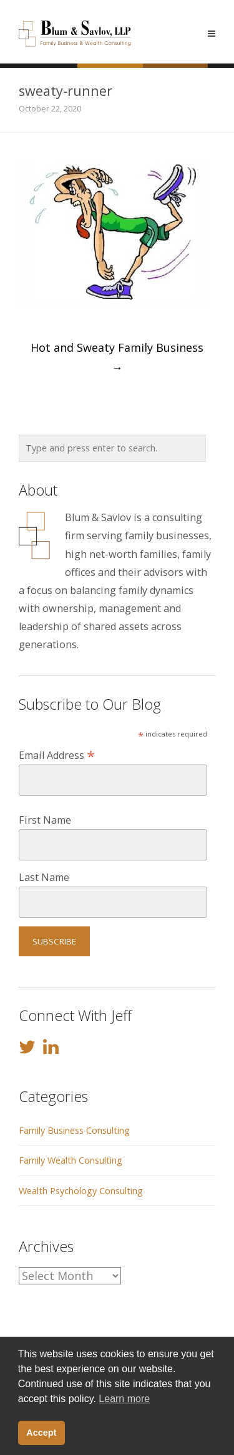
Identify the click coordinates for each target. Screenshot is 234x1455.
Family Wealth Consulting (70, 1160)
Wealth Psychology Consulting (81, 1191)
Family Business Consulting (74, 1130)
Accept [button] (41, 1433)
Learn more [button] (124, 1398)
